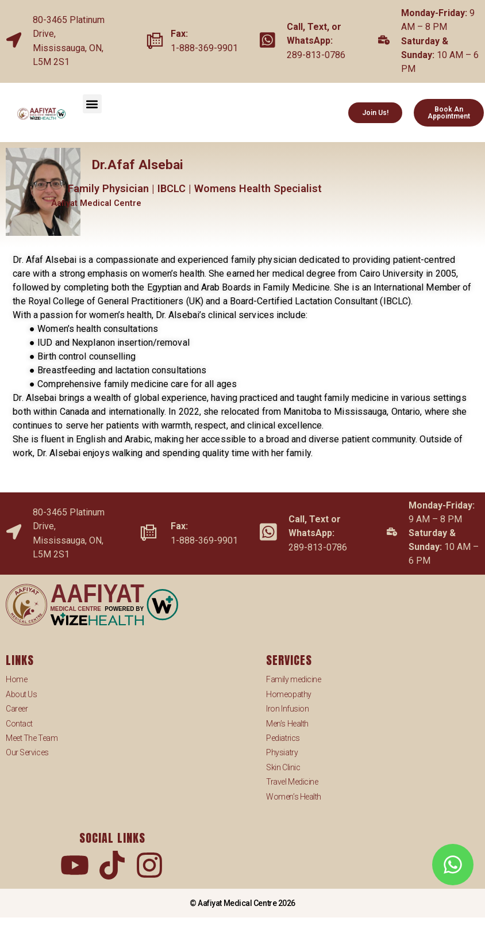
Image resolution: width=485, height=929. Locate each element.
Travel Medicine (292, 781)
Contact (19, 723)
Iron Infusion (287, 708)
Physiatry (282, 752)
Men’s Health (287, 723)
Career (17, 708)
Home (16, 679)
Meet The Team (31, 738)
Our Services (27, 752)
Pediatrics (283, 738)
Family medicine (293, 679)
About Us (21, 694)
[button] (92, 103)
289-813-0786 (316, 54)
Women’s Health (293, 796)
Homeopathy (288, 694)
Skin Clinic (283, 767)
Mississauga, (61, 48)
